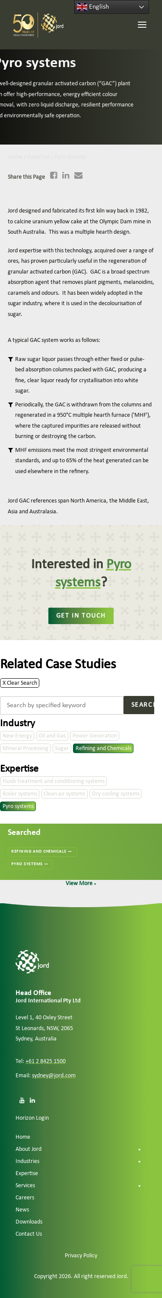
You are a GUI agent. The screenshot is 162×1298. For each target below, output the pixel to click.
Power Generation (95, 736)
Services (79, 1186)
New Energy (17, 736)
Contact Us (29, 1234)
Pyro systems (18, 806)
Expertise (19, 769)
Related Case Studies (58, 665)
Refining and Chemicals (103, 748)
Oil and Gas (52, 736)
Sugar (62, 748)
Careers (25, 1198)
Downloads (29, 1222)
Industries (79, 1162)
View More (81, 883)
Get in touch (81, 615)
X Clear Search (20, 683)
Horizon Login (32, 1118)
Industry (17, 723)
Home (23, 1137)
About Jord (79, 1149)
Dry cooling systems (116, 794)
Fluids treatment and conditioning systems (54, 781)
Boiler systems (20, 794)
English (93, 7)
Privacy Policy (81, 1256)
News (22, 1210)
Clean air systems (64, 794)
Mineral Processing (25, 748)
